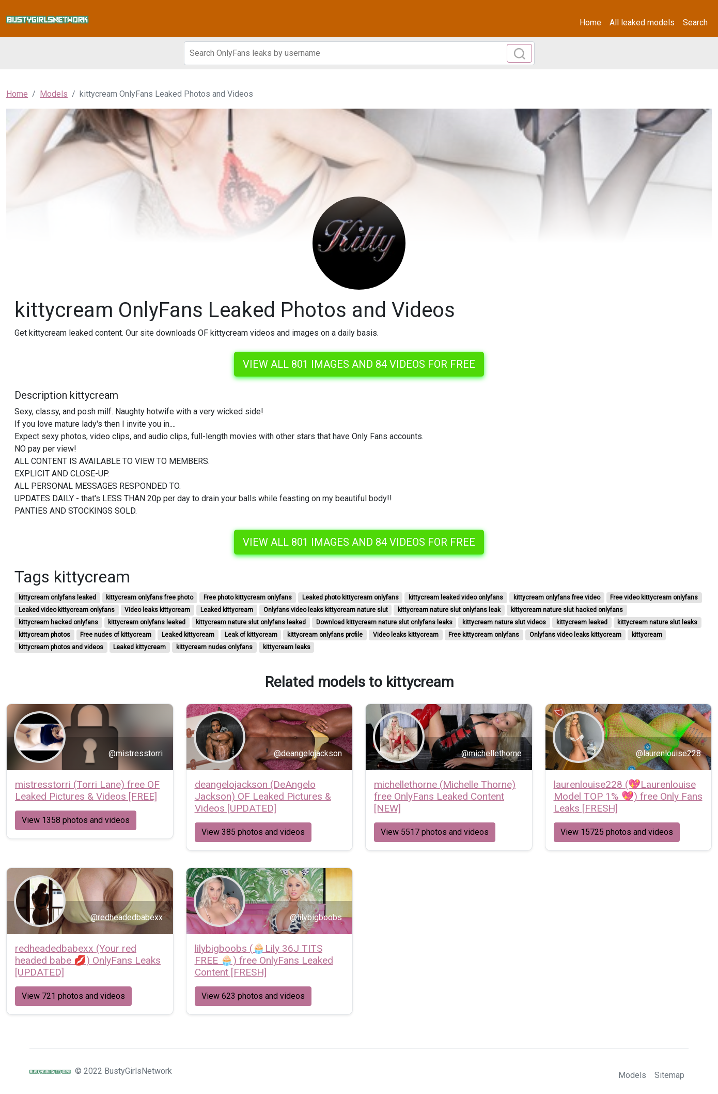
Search (695, 22)
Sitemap (669, 1075)
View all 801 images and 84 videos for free (359, 364)
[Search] (359, 53)
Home (590, 22)
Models (632, 1075)
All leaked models (642, 22)
